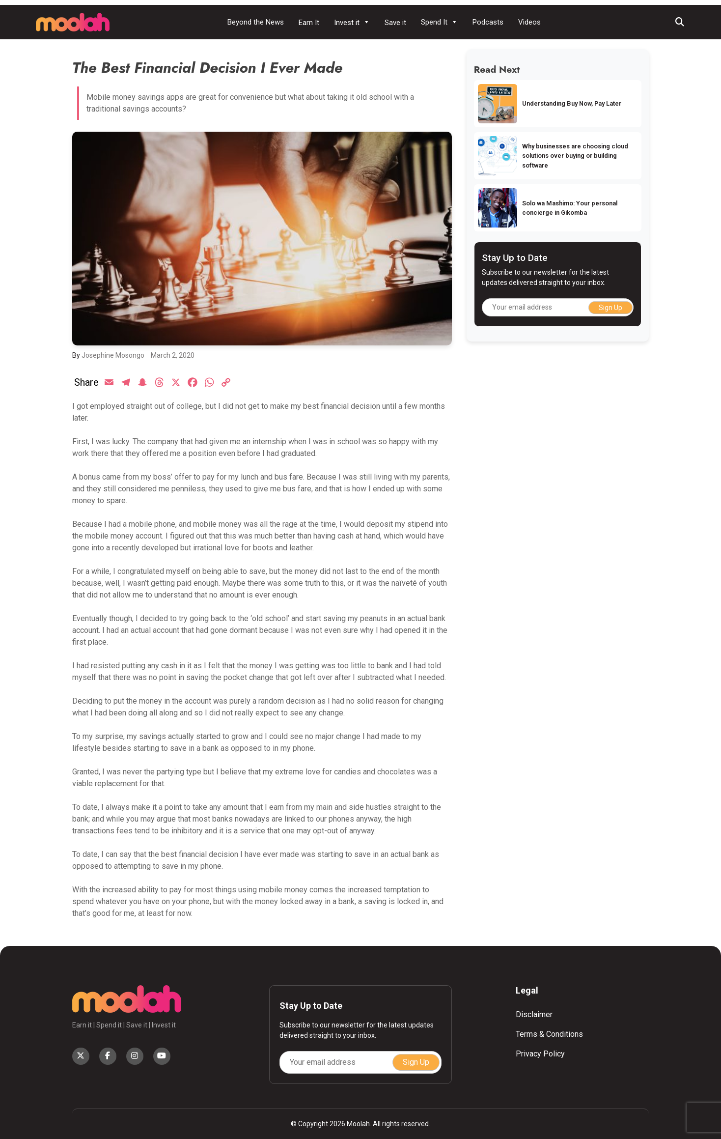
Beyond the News (255, 22)
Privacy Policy (540, 1053)
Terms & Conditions (549, 1034)
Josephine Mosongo (113, 355)
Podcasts (487, 22)
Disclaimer (534, 1014)
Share (86, 382)
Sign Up (610, 308)
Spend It (439, 22)
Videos (529, 22)
